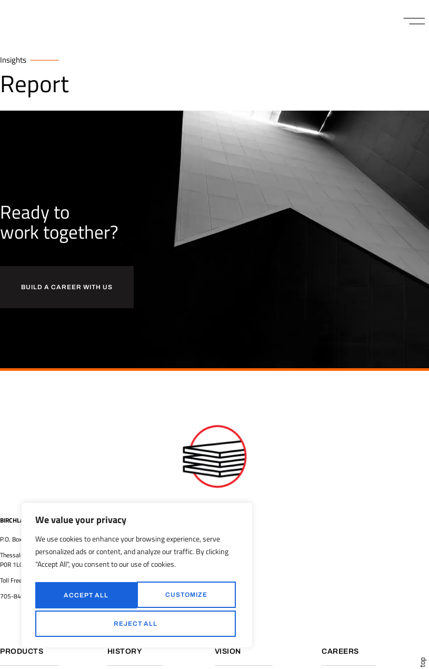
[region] (137, 577)
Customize (84, 597)
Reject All (185, 597)
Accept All (137, 623)
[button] (415, 21)
